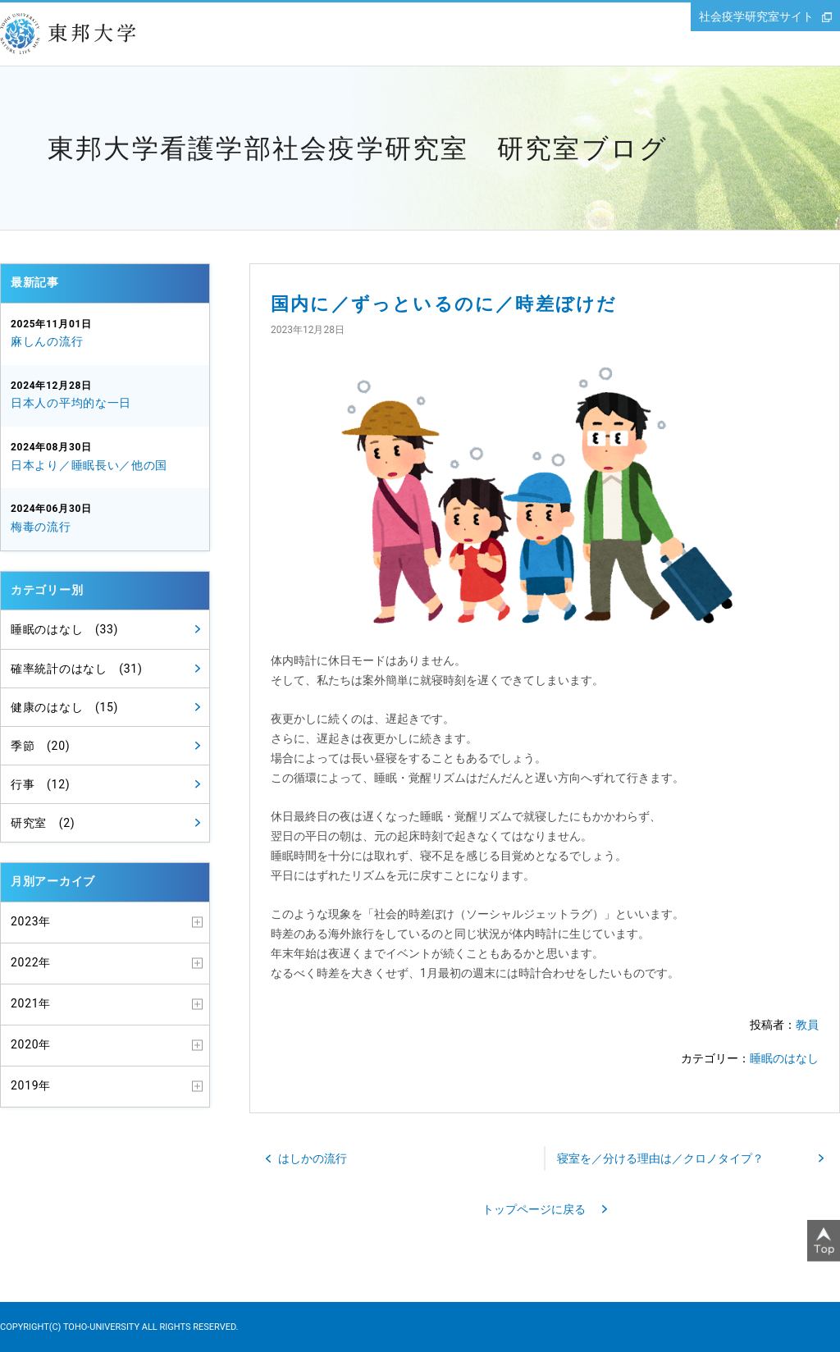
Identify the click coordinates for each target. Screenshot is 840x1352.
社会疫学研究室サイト (756, 16)
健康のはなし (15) (64, 707)
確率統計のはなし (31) (77, 668)
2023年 (31, 921)
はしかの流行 (312, 1158)
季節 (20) (40, 745)
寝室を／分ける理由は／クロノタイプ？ (660, 1158)
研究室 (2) (43, 822)
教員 (807, 1024)
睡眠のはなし (784, 1058)
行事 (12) (40, 784)
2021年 (31, 1003)
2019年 (31, 1085)
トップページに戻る (534, 1209)
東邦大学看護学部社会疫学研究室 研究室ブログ (358, 148)
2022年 (31, 962)
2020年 (31, 1044)
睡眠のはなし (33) (64, 629)
